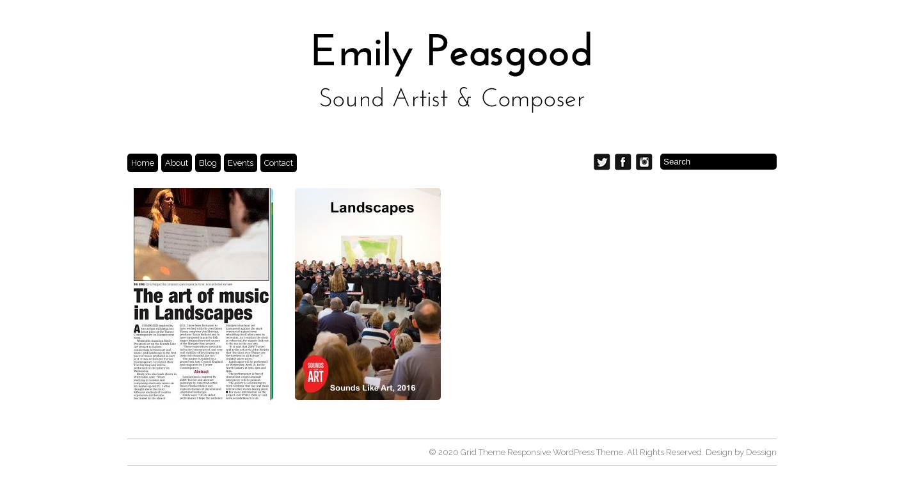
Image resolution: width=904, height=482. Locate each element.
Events (240, 163)
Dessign (761, 452)
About (176, 163)
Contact (278, 163)
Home (142, 163)
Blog (208, 163)
